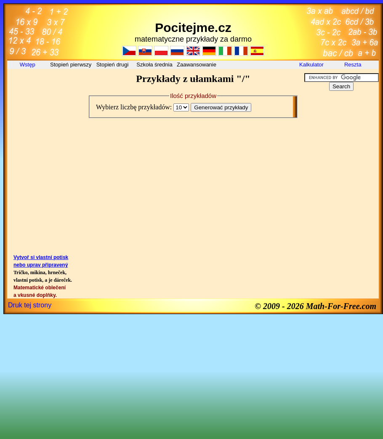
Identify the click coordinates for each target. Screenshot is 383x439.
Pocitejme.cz (193, 27)
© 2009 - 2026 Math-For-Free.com (315, 306)
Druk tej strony (29, 305)
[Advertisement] (45, 92)
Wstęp (28, 64)
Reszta (353, 64)
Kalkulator (311, 64)
